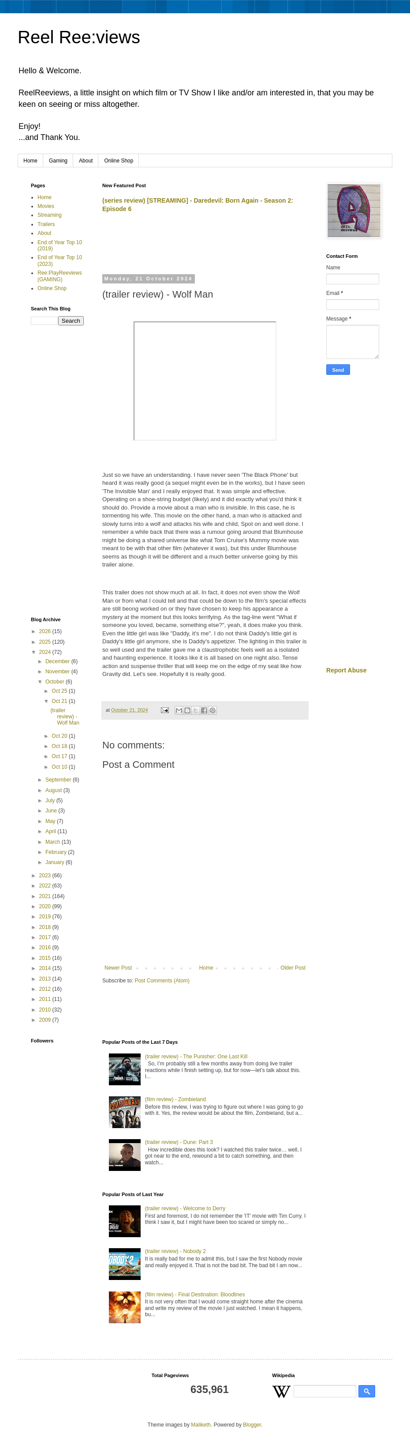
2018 (45, 927)
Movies (45, 206)
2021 (45, 896)
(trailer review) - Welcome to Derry (185, 1208)
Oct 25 (60, 691)
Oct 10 (60, 767)
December (58, 661)
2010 (45, 1010)
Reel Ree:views (79, 37)
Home (30, 161)
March (53, 842)
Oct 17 (60, 756)
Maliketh (201, 1425)
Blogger (252, 1425)
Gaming (58, 161)
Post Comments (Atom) (162, 981)
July (50, 800)
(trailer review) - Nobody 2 (175, 1251)
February (56, 852)
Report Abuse (346, 670)
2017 (45, 937)
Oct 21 (60, 701)
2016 (45, 947)
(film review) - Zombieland (175, 1099)
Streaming (49, 215)
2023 (45, 875)
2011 (45, 999)
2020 (45, 906)
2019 (45, 917)
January (55, 862)
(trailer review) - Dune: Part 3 (179, 1142)
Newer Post (118, 968)
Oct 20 (60, 736)
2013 (45, 979)
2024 (45, 652)
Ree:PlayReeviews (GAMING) (59, 276)
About (86, 161)
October (55, 682)
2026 (45, 631)
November (58, 671)
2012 (45, 989)
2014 (45, 968)
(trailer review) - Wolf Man (64, 716)
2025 (45, 642)
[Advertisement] (205, 247)
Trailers (46, 224)
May (51, 821)
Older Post (293, 968)
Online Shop (118, 161)
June (51, 811)
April (51, 831)
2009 (45, 1020)
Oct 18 (60, 746)
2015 (45, 958)
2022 (45, 886)
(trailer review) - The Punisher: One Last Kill (196, 1056)
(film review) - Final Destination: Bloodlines (195, 1294)
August (54, 790)
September (59, 780)
